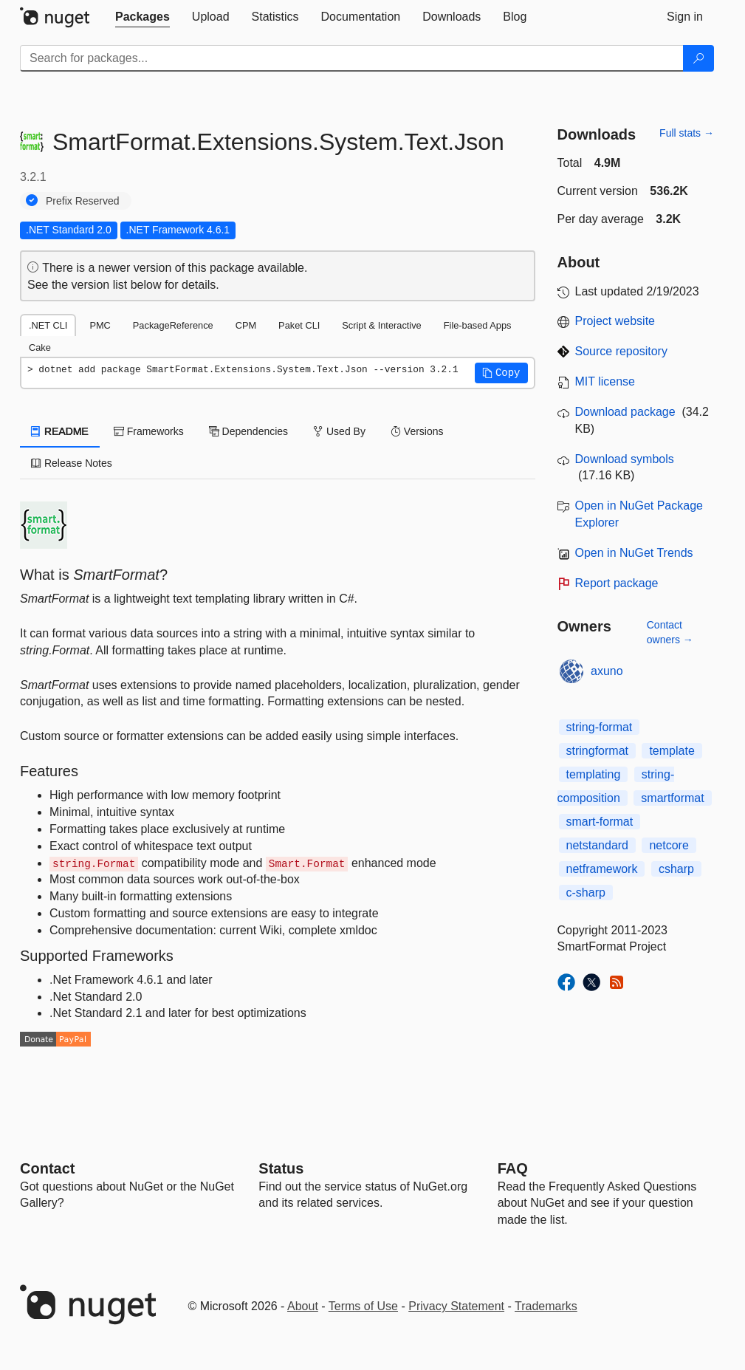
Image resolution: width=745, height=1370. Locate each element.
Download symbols (624, 459)
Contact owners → (670, 632)
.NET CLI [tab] (48, 325)
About (302, 1306)
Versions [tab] (417, 431)
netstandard (597, 845)
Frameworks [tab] (149, 431)
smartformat (672, 798)
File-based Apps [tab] (478, 325)
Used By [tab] (339, 431)
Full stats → (686, 133)
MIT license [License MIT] (605, 381)
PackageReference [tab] (173, 325)
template (671, 750)
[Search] (698, 58)
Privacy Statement (456, 1306)
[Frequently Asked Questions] (513, 1168)
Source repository (621, 351)
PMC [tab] (99, 325)
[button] (501, 373)
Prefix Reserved (83, 201)
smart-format (600, 821)
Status (280, 1168)
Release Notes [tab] (71, 463)
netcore (668, 845)
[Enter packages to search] (352, 58)
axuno (607, 671)
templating (593, 774)
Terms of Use (363, 1306)
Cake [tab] (40, 347)
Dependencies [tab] (248, 431)
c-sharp (585, 892)
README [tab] (60, 431)
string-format (599, 727)
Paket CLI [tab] (299, 325)
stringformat (597, 750)
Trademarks (546, 1306)
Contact (47, 1168)
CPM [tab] (246, 325)
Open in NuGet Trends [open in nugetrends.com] (634, 553)
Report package (617, 583)
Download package (625, 411)
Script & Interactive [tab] (381, 325)
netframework (602, 869)
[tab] (142, 17)
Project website (615, 321)
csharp (676, 869)
